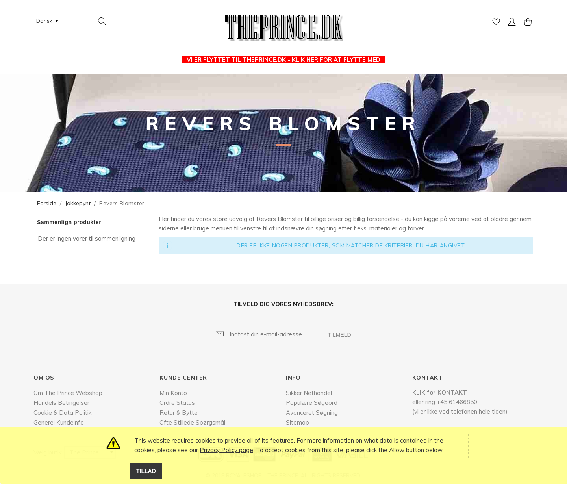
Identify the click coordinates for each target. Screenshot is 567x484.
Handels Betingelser (61, 402)
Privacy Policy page (226, 450)
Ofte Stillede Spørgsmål (192, 422)
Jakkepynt (78, 203)
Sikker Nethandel (309, 393)
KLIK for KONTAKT (439, 392)
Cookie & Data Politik (62, 412)
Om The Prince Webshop (67, 393)
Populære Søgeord (311, 402)
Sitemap (297, 422)
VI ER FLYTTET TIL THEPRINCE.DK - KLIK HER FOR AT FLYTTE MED (283, 59)
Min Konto (173, 393)
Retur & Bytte (178, 412)
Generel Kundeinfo (58, 422)
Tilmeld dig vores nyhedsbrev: (283, 304)
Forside (46, 203)
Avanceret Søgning (312, 412)
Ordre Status (177, 402)
